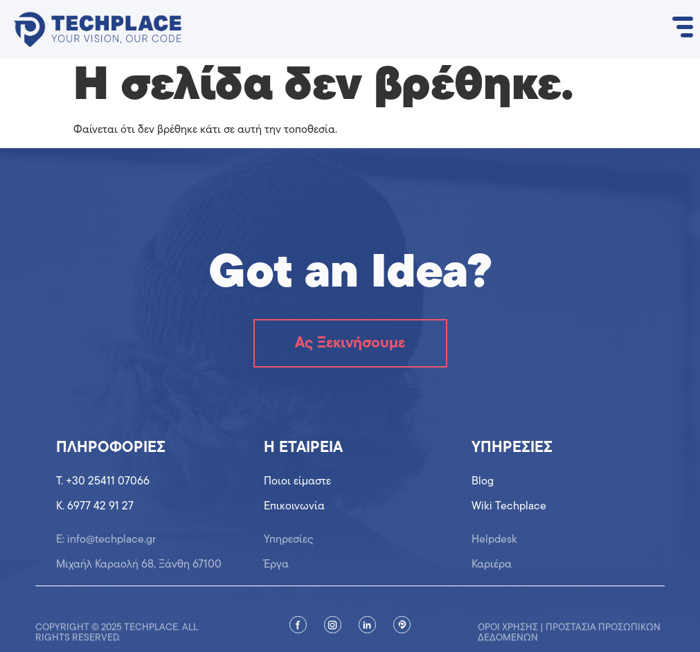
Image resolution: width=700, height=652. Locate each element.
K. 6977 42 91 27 (95, 506)
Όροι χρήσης (508, 635)
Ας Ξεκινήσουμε (350, 344)
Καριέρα (492, 570)
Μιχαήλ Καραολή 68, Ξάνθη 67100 (139, 570)
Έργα (276, 570)
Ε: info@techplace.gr (106, 546)
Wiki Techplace (509, 506)
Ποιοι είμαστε (297, 482)
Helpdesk (494, 546)
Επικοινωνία (294, 506)
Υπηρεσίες (289, 546)
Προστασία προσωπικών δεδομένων (569, 640)
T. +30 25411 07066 (103, 482)
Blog (483, 482)
